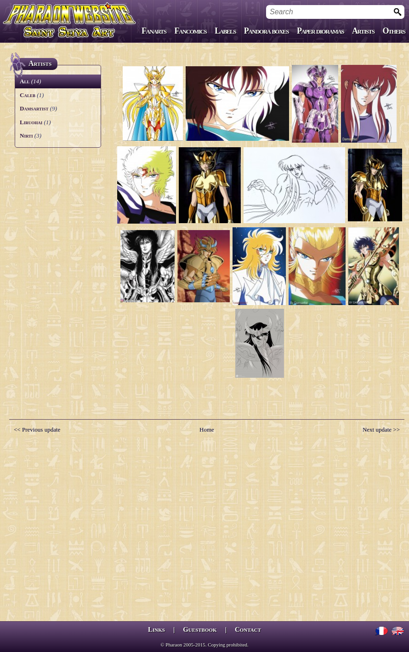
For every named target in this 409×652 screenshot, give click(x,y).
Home (206, 429)
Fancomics (191, 30)
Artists (363, 30)
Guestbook (199, 629)
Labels (225, 30)
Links (156, 629)
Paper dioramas (320, 30)
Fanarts (154, 30)
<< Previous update (37, 430)
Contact (248, 629)
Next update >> (381, 430)
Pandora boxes (266, 30)
